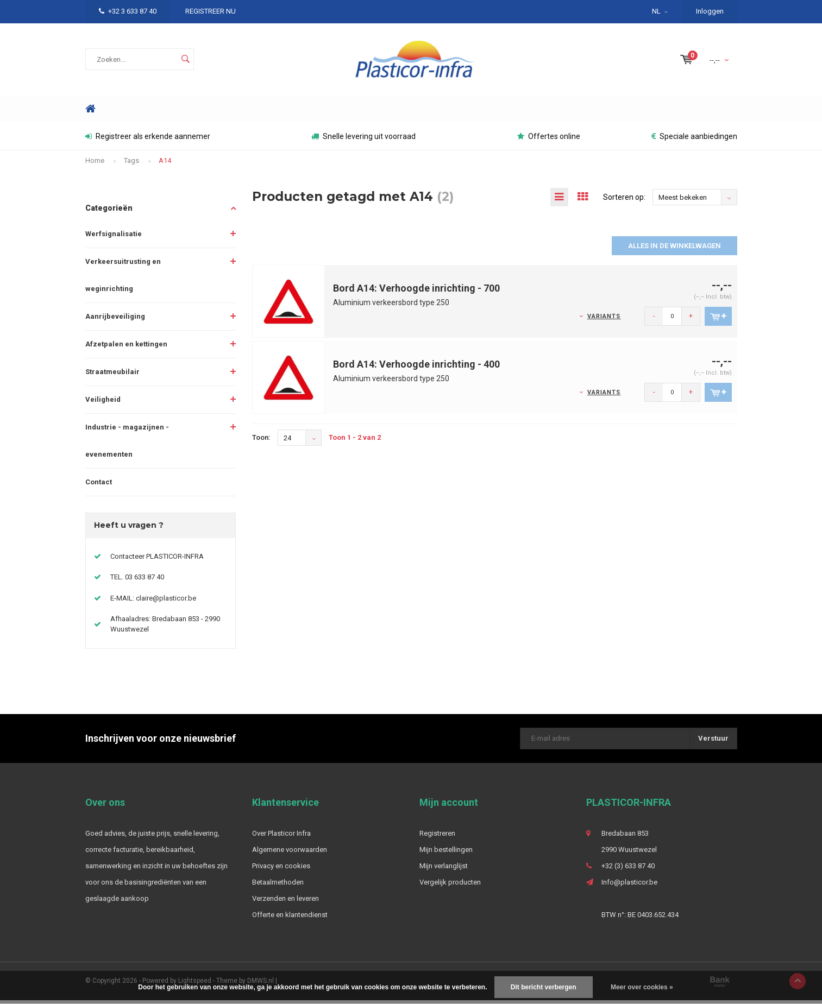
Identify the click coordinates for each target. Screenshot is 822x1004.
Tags (131, 164)
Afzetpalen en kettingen (126, 348)
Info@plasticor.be (629, 886)
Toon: (261, 442)
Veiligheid (103, 403)
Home (90, 112)
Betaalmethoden (278, 886)
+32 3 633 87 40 (127, 11)
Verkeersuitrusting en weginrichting (123, 278)
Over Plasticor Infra (281, 837)
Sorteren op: (624, 201)
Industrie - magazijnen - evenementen (127, 444)
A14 (165, 164)
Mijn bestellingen (446, 853)
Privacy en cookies (281, 870)
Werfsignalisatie (113, 237)
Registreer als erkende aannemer (147, 140)
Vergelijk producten (450, 886)
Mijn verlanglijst (443, 870)
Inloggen (710, 11)
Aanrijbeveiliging (115, 320)
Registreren (437, 837)
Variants (604, 320)
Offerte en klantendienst (290, 918)
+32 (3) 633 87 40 (628, 870)
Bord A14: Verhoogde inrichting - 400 (416, 368)
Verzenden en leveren (285, 902)
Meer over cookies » (642, 987)
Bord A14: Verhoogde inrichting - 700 (416, 292)
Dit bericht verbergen (543, 987)
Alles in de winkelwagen (674, 250)
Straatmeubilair (112, 375)
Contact (98, 486)
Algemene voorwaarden (289, 853)
